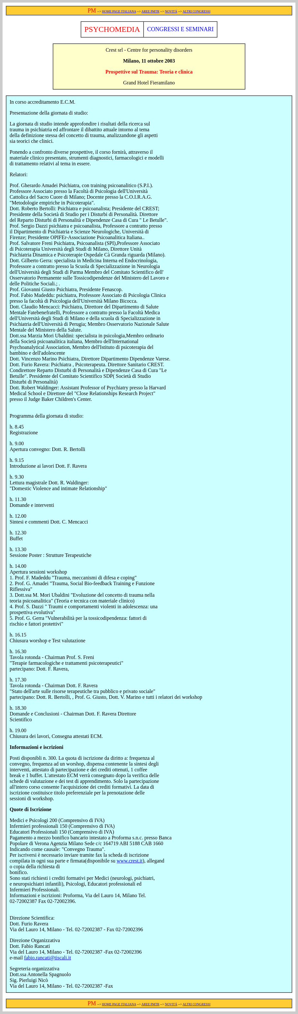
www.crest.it (130, 860)
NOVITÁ (171, 11)
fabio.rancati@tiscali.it (47, 957)
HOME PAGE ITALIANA (119, 11)
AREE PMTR (150, 11)
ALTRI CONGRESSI (197, 11)
